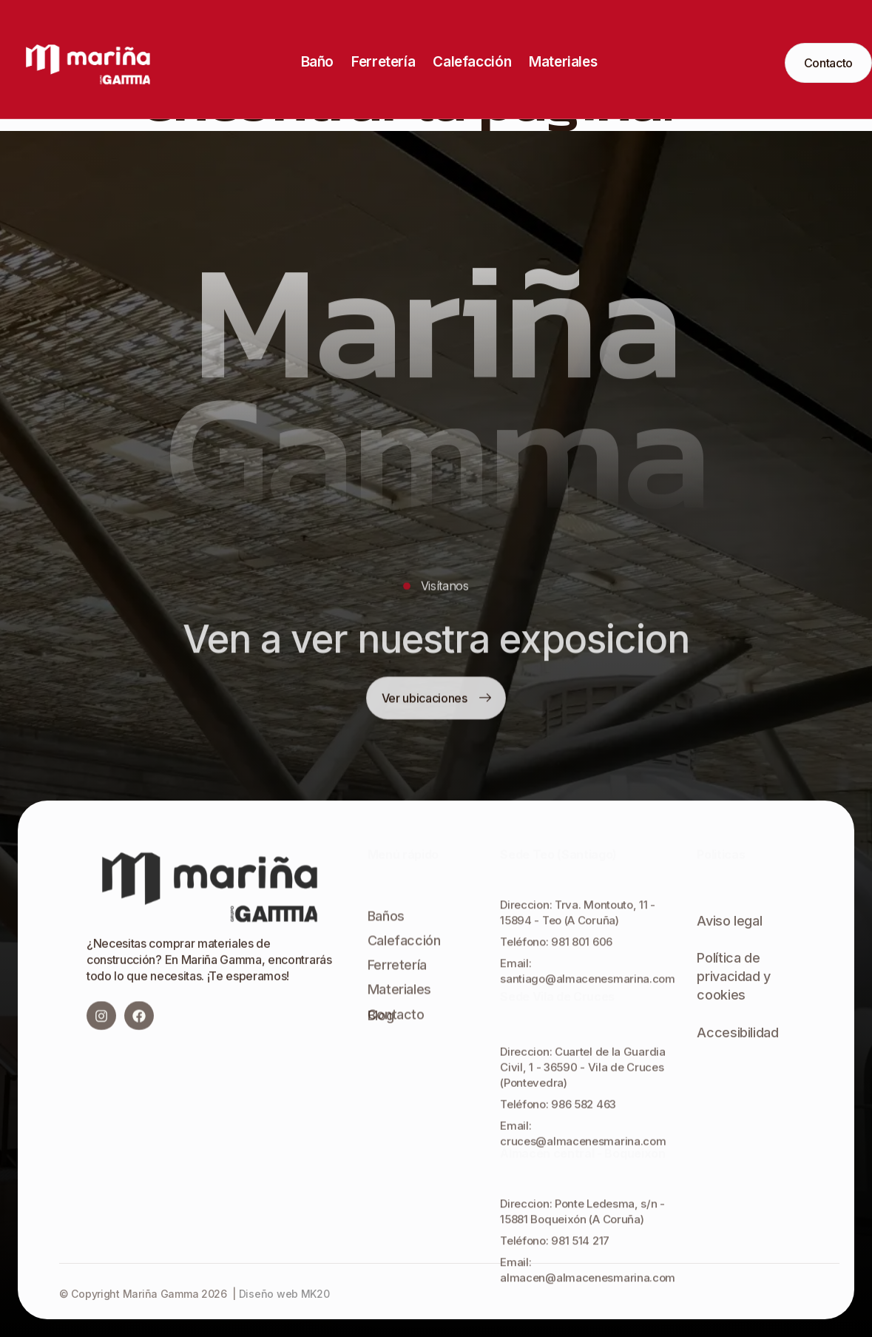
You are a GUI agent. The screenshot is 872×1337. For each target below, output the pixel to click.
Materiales (563, 61)
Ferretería (383, 61)
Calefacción (472, 61)
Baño (317, 61)
